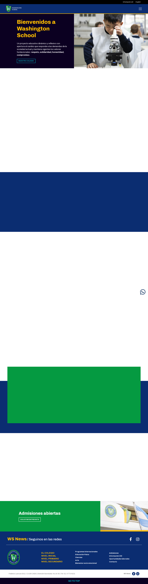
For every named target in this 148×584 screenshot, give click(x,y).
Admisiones (114, 553)
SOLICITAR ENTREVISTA (29, 519)
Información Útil (115, 556)
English (138, 2)
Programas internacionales (86, 551)
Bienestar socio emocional (86, 563)
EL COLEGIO (47, 553)
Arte (77, 560)
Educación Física (82, 554)
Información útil (128, 2)
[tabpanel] (111, 40)
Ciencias (78, 557)
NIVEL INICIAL (48, 556)
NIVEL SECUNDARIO (51, 561)
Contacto (113, 562)
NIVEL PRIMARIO (50, 559)
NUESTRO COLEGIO (26, 61)
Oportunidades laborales (119, 559)
